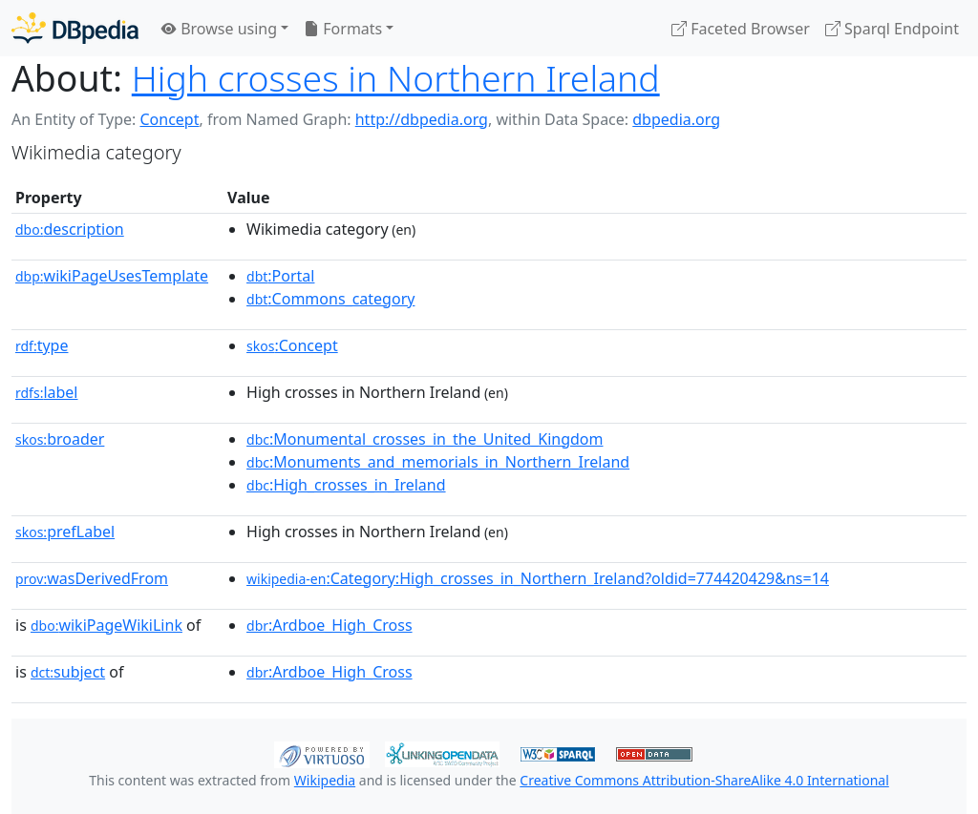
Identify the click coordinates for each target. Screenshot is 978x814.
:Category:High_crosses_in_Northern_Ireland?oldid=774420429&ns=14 (537, 578)
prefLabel (65, 531)
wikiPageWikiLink (106, 625)
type (42, 345)
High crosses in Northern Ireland (396, 77)
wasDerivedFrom (91, 578)
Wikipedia (324, 780)
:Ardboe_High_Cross (329, 625)
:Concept (292, 345)
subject (68, 671)
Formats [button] (343, 28)
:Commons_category (330, 298)
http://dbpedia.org (421, 119)
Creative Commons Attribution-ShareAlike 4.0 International (704, 780)
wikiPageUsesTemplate (111, 275)
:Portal (280, 275)
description (69, 229)
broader (59, 438)
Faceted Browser (740, 28)
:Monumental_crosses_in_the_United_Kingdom (424, 438)
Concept (169, 119)
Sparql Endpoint (892, 28)
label (46, 392)
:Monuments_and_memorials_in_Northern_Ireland (437, 461)
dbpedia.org (676, 119)
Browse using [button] (219, 28)
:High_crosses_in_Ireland (346, 484)
